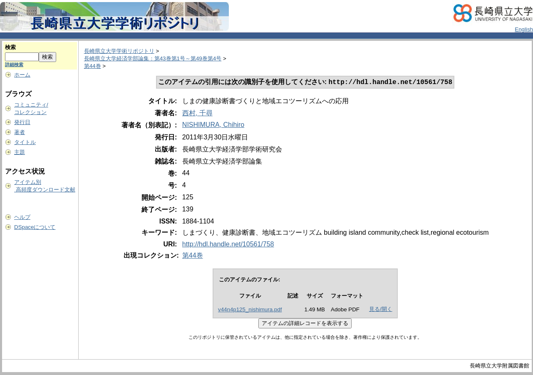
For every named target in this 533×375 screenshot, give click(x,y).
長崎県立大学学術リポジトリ (119, 51)
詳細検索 (14, 64)
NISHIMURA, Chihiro (213, 125)
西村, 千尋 (197, 113)
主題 (19, 152)
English (524, 29)
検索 (10, 47)
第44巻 (92, 66)
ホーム (22, 75)
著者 (19, 132)
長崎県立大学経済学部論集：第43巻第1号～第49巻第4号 (152, 58)
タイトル (25, 142)
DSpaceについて (34, 227)
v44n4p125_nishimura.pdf (250, 310)
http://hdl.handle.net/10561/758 (228, 244)
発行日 (22, 122)
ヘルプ (22, 217)
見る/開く (380, 310)
